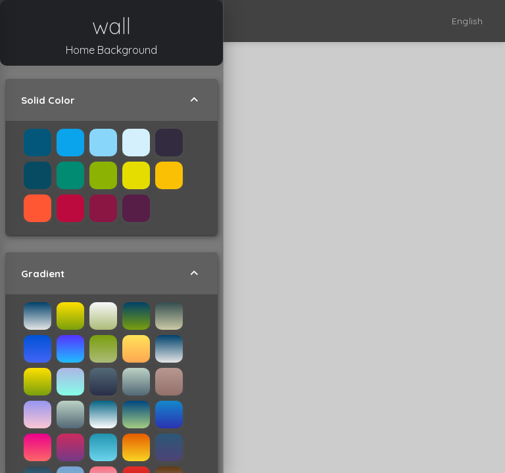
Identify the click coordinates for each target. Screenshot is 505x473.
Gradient (111, 273)
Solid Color (111, 100)
